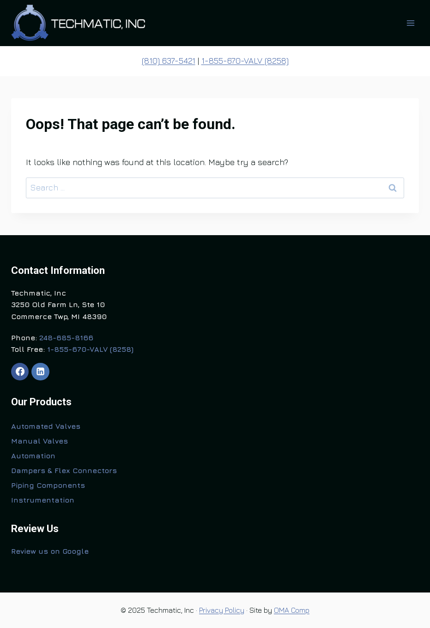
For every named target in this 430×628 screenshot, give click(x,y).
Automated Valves (45, 426)
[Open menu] (410, 23)
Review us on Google (50, 551)
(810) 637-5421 (168, 60)
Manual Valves (39, 441)
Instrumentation (42, 500)
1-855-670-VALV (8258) (245, 60)
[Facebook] (20, 371)
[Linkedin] (40, 371)
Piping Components (48, 485)
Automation (33, 455)
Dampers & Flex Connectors (64, 470)
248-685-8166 (66, 337)
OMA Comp (291, 610)
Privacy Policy (221, 610)
